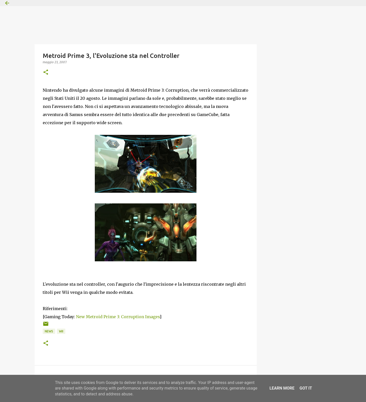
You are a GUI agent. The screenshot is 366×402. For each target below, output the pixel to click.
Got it (305, 388)
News (49, 331)
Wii (61, 331)
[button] (46, 72)
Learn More (281, 388)
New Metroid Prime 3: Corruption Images (118, 316)
